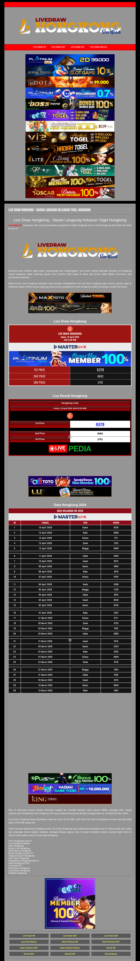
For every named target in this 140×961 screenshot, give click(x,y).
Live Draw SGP (58, 47)
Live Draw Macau (98, 47)
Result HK (111, 948)
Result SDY (29, 954)
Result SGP (70, 954)
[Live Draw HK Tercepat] (70, 59)
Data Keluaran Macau (70, 948)
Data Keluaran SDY (111, 942)
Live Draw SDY (77, 47)
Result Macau (111, 954)
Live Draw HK (39, 47)
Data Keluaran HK (70, 942)
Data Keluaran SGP (29, 948)
